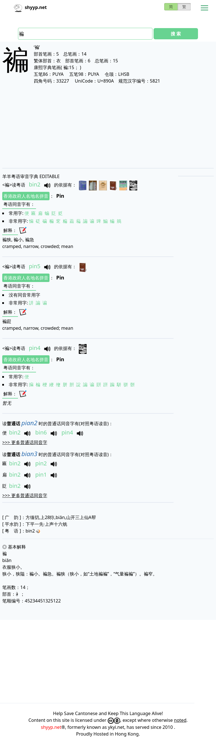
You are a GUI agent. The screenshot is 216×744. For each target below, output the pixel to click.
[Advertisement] (108, 126)
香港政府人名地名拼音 (25, 196)
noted (180, 720)
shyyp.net (51, 727)
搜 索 (176, 34)
